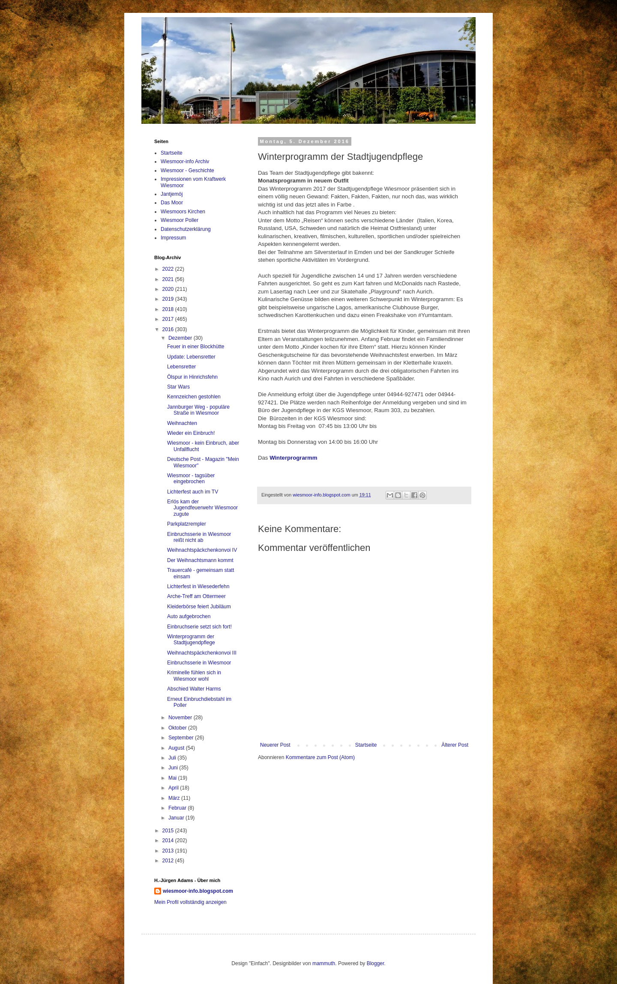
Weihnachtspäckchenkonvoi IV (202, 550)
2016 (168, 329)
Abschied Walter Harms (194, 689)
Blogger (375, 963)
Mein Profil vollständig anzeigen (190, 902)
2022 (168, 269)
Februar (178, 808)
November (181, 718)
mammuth (323, 963)
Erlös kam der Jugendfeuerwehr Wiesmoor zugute (202, 508)
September (181, 738)
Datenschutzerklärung (186, 229)
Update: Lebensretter (191, 357)
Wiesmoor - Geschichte (187, 170)
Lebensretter (181, 367)
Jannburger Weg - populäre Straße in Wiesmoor (198, 410)
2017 (168, 319)
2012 (168, 861)
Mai (173, 778)
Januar (177, 818)
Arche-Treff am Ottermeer (196, 596)
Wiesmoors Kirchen (183, 212)
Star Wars (178, 387)
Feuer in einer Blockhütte (195, 347)
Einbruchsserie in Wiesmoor (199, 663)
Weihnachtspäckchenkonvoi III (202, 653)
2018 (168, 309)
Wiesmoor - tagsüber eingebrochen (191, 479)
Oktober (178, 728)
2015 (168, 831)
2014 (168, 840)
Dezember (181, 338)
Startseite (366, 745)
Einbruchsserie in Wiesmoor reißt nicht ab (199, 537)
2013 (168, 851)
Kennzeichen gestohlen (194, 397)
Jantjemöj (172, 194)
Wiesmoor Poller (179, 220)
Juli (172, 758)
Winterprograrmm (293, 458)
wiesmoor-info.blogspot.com (198, 891)
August (177, 748)
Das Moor (172, 203)
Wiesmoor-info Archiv (185, 161)
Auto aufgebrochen (188, 616)
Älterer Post (454, 745)
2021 (168, 279)
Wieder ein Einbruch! (191, 433)
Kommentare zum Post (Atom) (320, 757)
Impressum (173, 238)
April (174, 788)
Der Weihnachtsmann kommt (200, 560)
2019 (168, 299)
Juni (173, 768)
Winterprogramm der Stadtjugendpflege (191, 640)
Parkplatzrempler (186, 524)
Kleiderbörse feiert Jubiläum (199, 607)
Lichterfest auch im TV (192, 492)
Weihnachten (182, 423)
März (174, 798)
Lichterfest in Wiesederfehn (198, 586)
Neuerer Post (275, 745)
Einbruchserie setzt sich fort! (199, 627)
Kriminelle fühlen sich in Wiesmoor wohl (194, 676)
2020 (168, 289)
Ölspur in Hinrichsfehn (192, 377)
